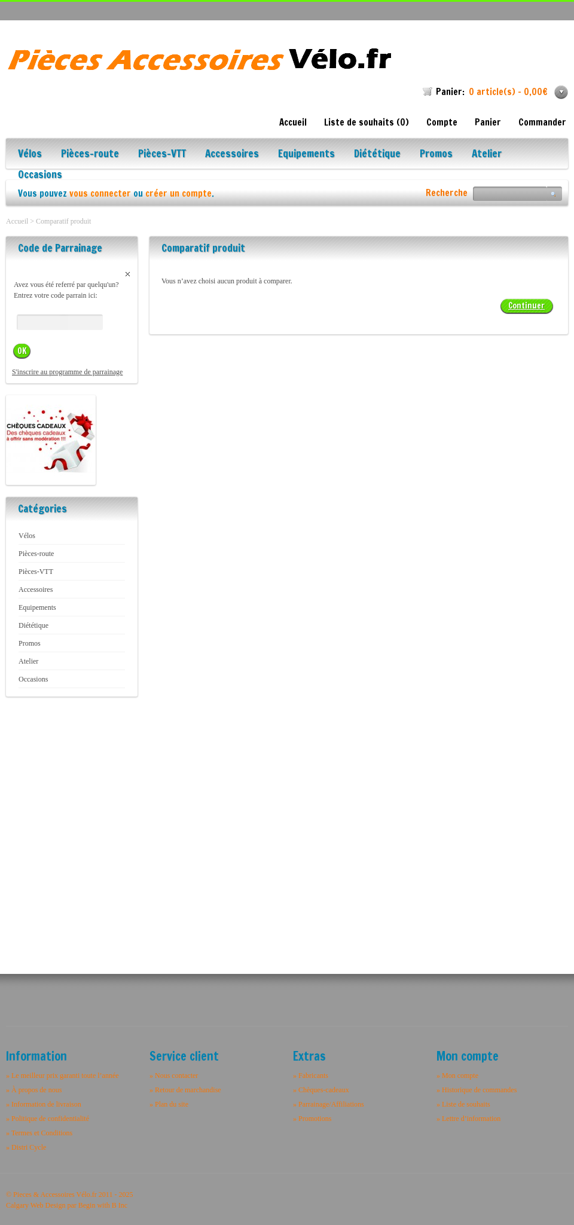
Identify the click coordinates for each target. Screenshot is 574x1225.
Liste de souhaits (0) (366, 122)
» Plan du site (168, 1104)
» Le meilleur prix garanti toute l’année (62, 1075)
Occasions (40, 175)
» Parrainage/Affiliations (328, 1104)
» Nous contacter (173, 1075)
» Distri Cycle (26, 1147)
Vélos (30, 154)
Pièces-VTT (162, 154)
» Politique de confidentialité (47, 1118)
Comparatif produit (63, 221)
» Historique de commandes (476, 1090)
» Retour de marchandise (185, 1090)
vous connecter (100, 193)
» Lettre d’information (468, 1118)
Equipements (306, 154)
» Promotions (312, 1118)
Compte (441, 122)
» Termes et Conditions (39, 1133)
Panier (488, 122)
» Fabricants (310, 1075)
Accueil (293, 122)
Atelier (487, 154)
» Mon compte (457, 1075)
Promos (436, 154)
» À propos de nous (34, 1090)
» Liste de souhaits (463, 1104)
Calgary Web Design (35, 1205)
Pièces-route (90, 154)
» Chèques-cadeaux (321, 1090)
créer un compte (178, 193)
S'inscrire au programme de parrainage (67, 372)
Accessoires (232, 154)
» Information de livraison (43, 1104)
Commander (542, 122)
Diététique (377, 154)
